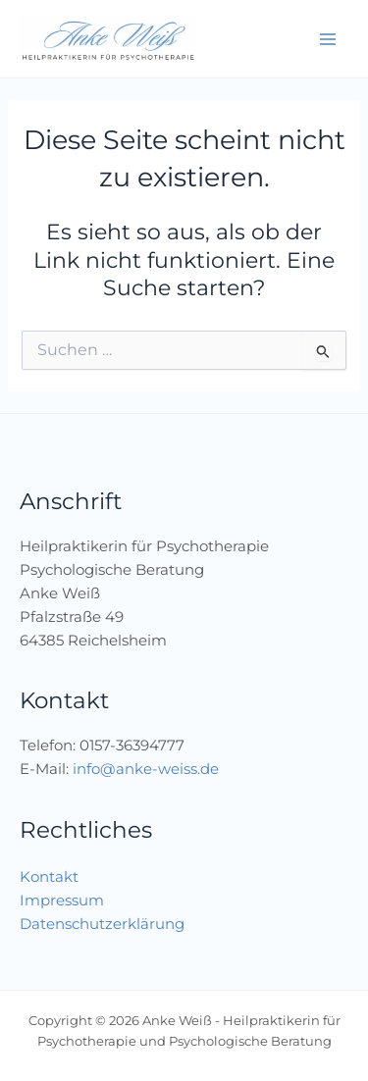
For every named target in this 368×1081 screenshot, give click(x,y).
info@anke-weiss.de (146, 769)
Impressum (62, 900)
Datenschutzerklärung (102, 924)
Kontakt (49, 877)
